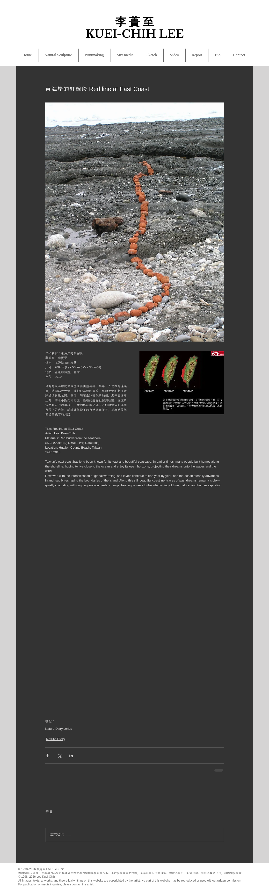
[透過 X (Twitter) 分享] (59, 755)
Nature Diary (55, 739)
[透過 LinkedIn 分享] (71, 755)
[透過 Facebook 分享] (47, 755)
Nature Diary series (58, 728)
